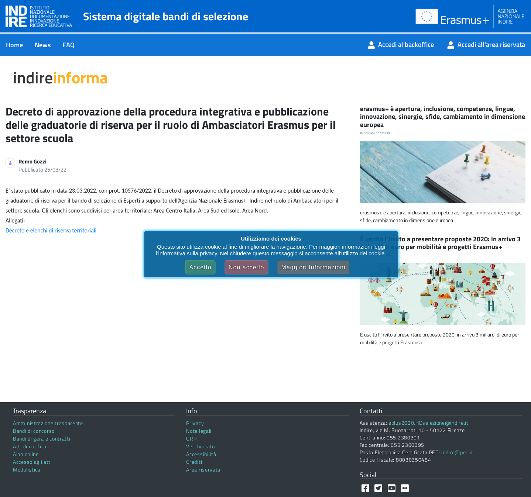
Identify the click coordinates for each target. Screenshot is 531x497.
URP (191, 438)
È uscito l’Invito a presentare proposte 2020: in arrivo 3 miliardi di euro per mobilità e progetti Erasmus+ (440, 243)
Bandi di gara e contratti (42, 438)
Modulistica (27, 469)
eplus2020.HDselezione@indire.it (428, 423)
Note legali (199, 431)
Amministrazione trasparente (48, 423)
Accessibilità (201, 454)
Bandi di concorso (34, 431)
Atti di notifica (30, 446)
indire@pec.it (457, 452)
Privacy (195, 423)
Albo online (26, 454)
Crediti (194, 462)
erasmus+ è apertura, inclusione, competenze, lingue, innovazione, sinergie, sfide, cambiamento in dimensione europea (442, 117)
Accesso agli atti (32, 462)
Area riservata (203, 469)
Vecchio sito (200, 446)
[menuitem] (14, 45)
